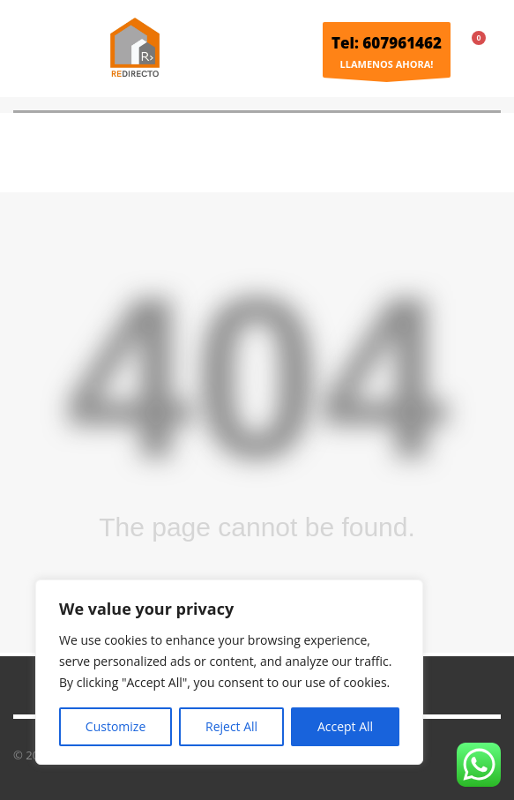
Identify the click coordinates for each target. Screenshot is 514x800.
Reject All (231, 726)
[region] (229, 672)
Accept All (345, 726)
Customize (115, 726)
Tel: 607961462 (386, 43)
